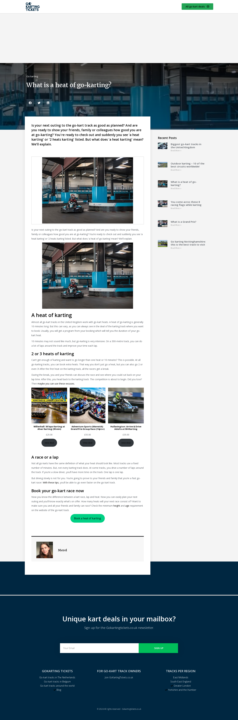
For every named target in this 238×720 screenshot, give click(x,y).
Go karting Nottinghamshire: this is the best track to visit (188, 243)
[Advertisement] (119, 38)
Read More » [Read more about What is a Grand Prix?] (176, 225)
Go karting (32, 76)
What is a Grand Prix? (183, 221)
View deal (87, 442)
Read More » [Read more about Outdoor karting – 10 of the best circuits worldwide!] (176, 170)
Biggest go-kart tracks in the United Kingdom (186, 145)
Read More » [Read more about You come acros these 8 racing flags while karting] (176, 208)
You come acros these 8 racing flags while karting (186, 203)
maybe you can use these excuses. (56, 383)
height (116, 505)
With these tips (51, 482)
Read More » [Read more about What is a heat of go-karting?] (176, 188)
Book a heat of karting (87, 518)
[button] (30, 103)
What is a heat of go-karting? (184, 183)
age (127, 505)
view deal (49, 442)
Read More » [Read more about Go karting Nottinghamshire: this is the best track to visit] (176, 248)
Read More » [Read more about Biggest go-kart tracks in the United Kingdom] (176, 151)
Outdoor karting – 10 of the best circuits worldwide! (187, 165)
